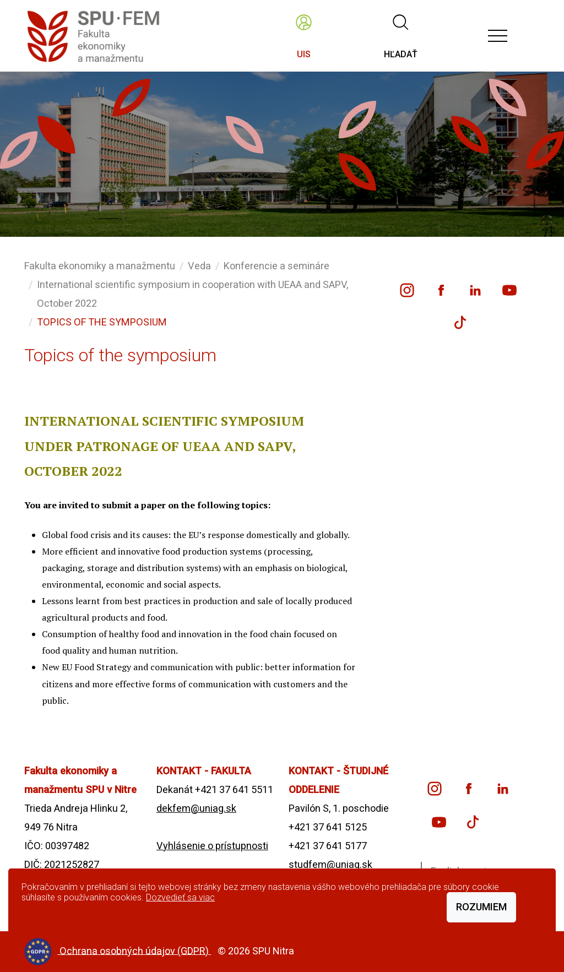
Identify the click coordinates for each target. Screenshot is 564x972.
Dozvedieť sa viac (180, 897)
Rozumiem (481, 907)
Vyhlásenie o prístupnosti (212, 845)
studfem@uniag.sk (330, 864)
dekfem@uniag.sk (196, 808)
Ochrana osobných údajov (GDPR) (135, 950)
